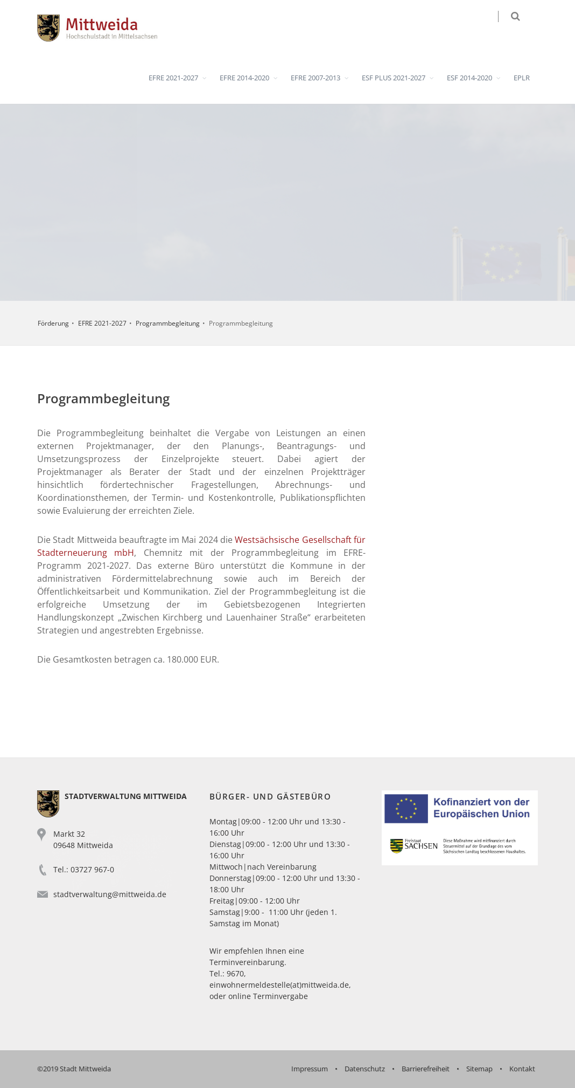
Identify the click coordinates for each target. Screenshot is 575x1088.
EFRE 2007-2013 (315, 77)
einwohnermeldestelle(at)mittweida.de (279, 985)
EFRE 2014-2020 (244, 77)
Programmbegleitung (168, 323)
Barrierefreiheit (426, 1068)
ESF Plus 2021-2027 (393, 77)
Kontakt (522, 1068)
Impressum (309, 1068)
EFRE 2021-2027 (173, 77)
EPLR (522, 77)
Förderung (53, 323)
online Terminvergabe (268, 996)
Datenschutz (365, 1068)
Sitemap (479, 1068)
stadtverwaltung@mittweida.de (109, 894)
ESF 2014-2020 (469, 77)
